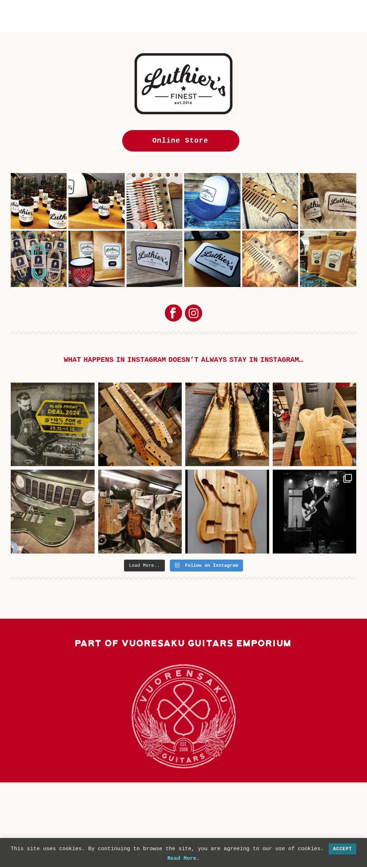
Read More (181, 859)
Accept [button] (342, 849)
